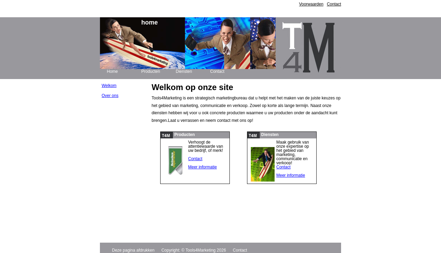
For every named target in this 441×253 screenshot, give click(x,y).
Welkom (109, 85)
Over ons (110, 95)
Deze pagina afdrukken (133, 250)
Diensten (184, 71)
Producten (150, 71)
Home (112, 71)
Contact (334, 4)
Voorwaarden (311, 4)
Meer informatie (202, 167)
